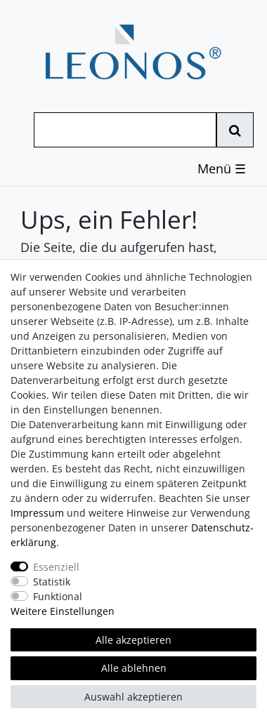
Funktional (57, 596)
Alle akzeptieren (133, 639)
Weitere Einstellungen (63, 611)
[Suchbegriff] (125, 129)
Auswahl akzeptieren (133, 696)
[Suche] (235, 129)
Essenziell (56, 566)
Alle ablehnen (134, 668)
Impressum (37, 512)
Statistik (51, 581)
